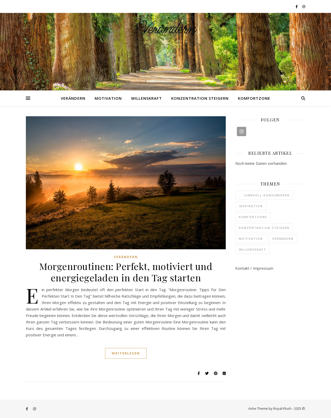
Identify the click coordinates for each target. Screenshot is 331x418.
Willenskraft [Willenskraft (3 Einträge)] (252, 249)
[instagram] (303, 6)
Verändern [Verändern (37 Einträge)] (283, 239)
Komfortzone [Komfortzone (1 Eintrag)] (253, 217)
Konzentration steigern (200, 98)
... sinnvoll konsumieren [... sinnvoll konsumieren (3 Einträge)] (264, 195)
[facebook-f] (297, 6)
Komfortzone (254, 98)
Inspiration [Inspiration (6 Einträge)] (251, 206)
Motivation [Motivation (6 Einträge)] (251, 239)
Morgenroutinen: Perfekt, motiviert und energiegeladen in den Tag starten (125, 272)
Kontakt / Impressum (254, 268)
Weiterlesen (126, 353)
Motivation (108, 98)
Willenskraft (146, 98)
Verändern (165, 29)
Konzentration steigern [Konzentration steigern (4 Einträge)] (264, 228)
